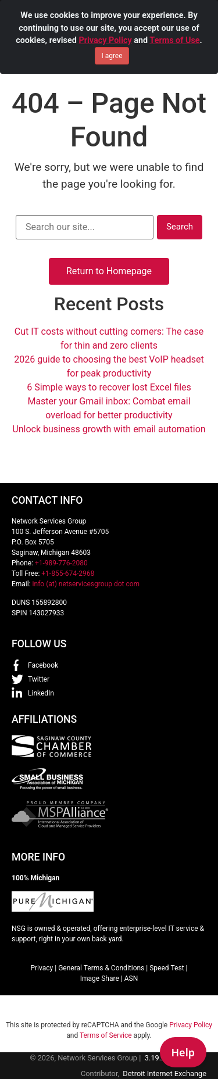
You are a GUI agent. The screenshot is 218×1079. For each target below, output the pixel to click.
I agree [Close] (111, 56)
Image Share (99, 978)
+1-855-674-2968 (67, 573)
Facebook (43, 665)
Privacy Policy (104, 40)
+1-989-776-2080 (61, 563)
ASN (131, 978)
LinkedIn (41, 693)
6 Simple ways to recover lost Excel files (109, 387)
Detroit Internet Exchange (164, 1073)
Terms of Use (174, 40)
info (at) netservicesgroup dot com (86, 584)
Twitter (38, 679)
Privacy (41, 968)
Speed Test (166, 968)
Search (179, 226)
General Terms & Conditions (101, 968)
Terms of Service (106, 1035)
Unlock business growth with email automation (108, 429)
